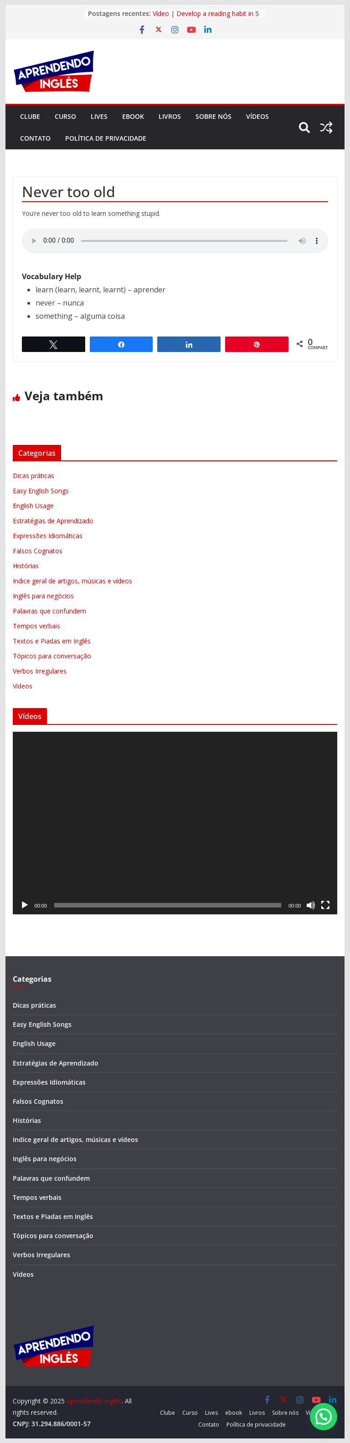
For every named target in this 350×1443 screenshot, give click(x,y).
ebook (133, 116)
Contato (35, 138)
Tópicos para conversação (52, 656)
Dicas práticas (33, 475)
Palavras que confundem (49, 611)
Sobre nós (214, 116)
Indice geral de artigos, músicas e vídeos (72, 580)
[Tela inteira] (325, 905)
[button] (323, 1416)
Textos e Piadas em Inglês (52, 641)
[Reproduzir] (24, 905)
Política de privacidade (105, 138)
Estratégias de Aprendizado (53, 520)
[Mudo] (310, 905)
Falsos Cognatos (37, 550)
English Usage (33, 505)
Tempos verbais (36, 626)
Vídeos (257, 116)
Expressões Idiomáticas (47, 535)
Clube (30, 116)
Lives (99, 116)
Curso (65, 116)
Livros (170, 116)
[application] (175, 823)
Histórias (26, 565)
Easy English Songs (41, 490)
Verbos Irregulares (40, 671)
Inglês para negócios (43, 595)
